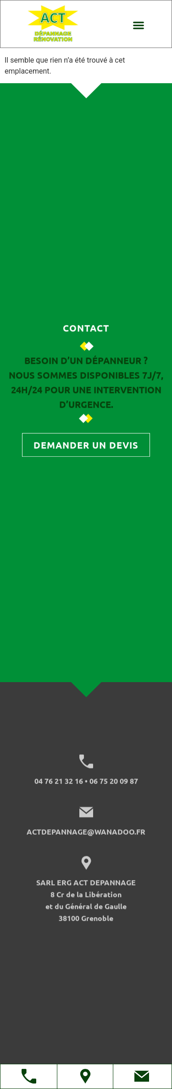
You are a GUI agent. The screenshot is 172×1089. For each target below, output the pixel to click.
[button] (138, 25)
